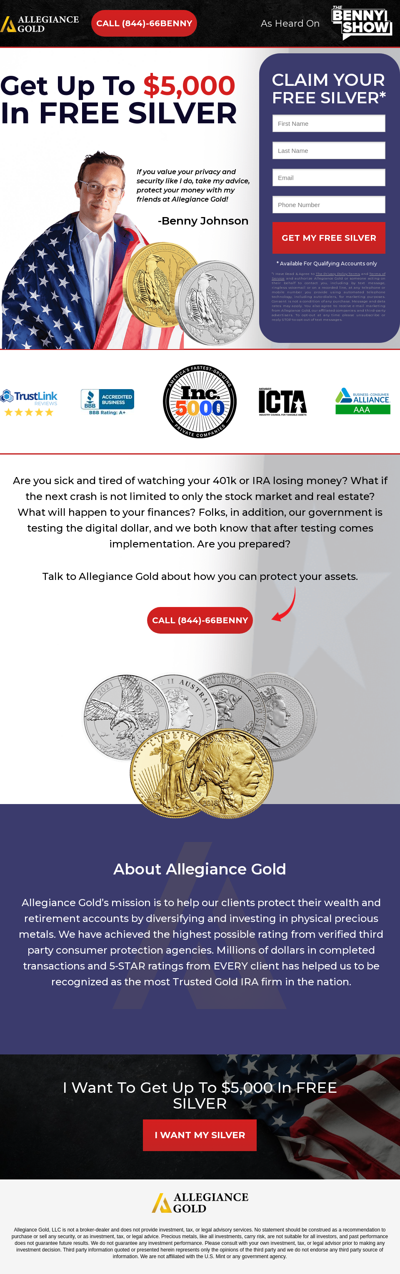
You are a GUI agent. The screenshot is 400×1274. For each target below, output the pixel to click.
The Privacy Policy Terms (338, 274)
